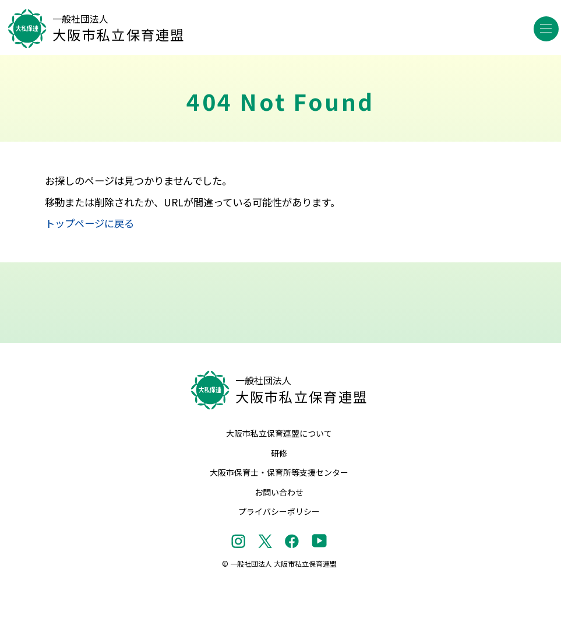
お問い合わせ (279, 492)
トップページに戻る (89, 223)
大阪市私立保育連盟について (279, 433)
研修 (279, 453)
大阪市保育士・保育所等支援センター (279, 472)
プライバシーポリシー (279, 511)
